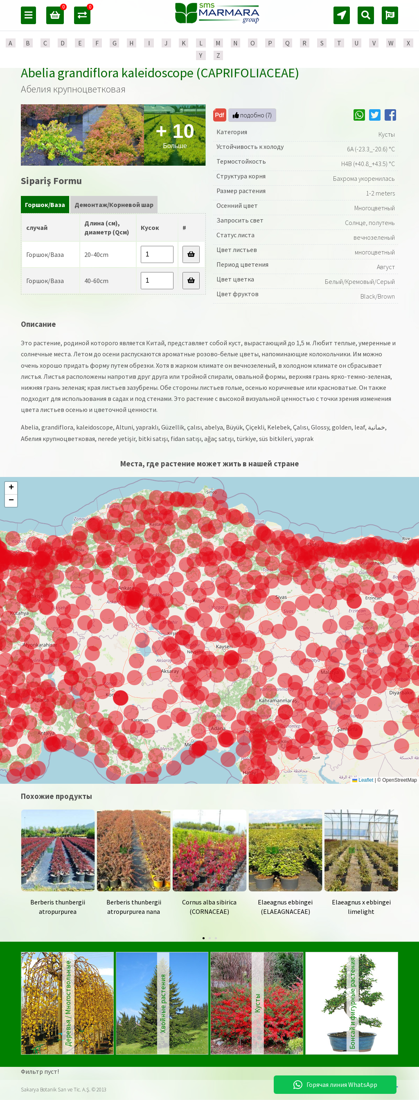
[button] (226, 739)
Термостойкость (241, 161)
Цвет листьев (236, 249)
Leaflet (362, 780)
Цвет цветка (235, 279)
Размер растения (241, 191)
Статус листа (235, 235)
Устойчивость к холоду (250, 146)
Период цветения (242, 264)
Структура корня (241, 176)
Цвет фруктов (237, 294)
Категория (231, 132)
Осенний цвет (237, 205)
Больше (174, 134)
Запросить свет (240, 220)
